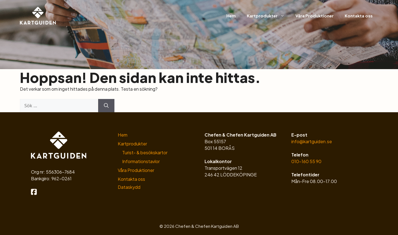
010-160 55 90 (306, 161)
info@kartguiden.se (311, 141)
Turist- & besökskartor (144, 152)
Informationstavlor (141, 161)
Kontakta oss (359, 15)
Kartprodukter (268, 15)
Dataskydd (129, 187)
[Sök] (106, 105)
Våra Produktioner (314, 15)
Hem (231, 15)
